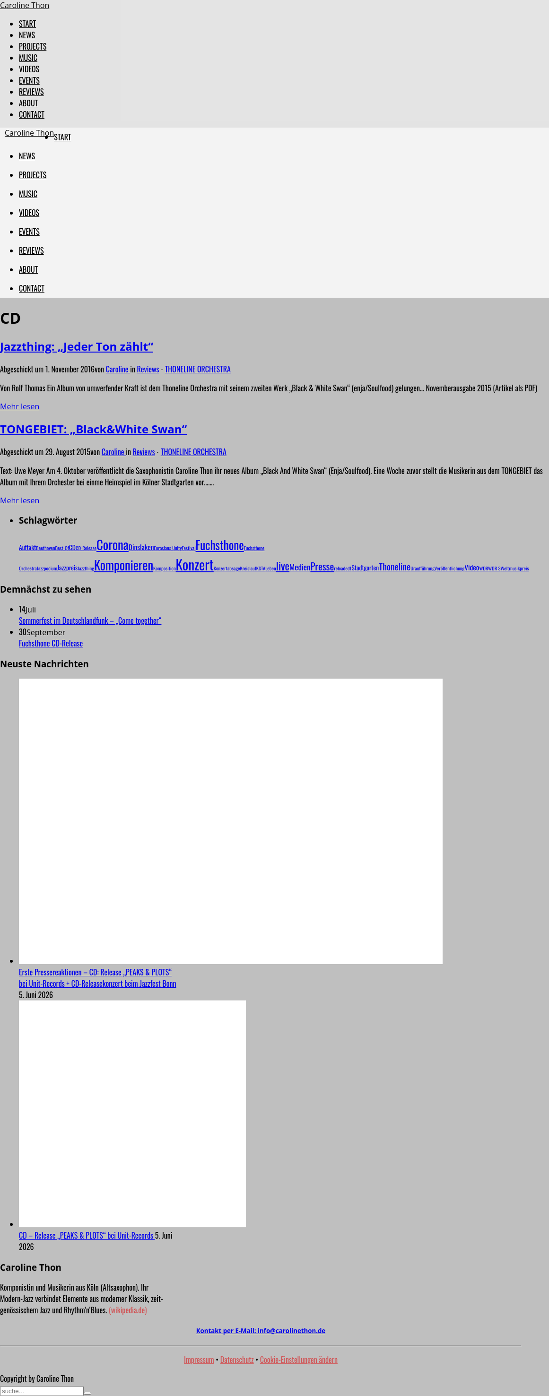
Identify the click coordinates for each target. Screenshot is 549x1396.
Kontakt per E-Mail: (260, 1331)
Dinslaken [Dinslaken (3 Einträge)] (141, 547)
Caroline (118, 369)
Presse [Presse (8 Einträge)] (322, 566)
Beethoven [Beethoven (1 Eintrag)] (45, 548)
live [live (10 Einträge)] (282, 565)
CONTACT (31, 114)
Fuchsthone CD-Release (51, 643)
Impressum (199, 1359)
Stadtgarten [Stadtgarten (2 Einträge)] (365, 567)
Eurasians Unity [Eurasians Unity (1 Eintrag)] (168, 548)
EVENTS (29, 80)
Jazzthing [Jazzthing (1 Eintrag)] (86, 568)
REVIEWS (31, 91)
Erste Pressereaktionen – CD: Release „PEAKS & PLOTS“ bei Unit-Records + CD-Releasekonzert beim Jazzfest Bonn (97, 977)
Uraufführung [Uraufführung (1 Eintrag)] (422, 568)
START (27, 23)
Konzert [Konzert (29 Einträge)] (195, 564)
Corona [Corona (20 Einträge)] (112, 544)
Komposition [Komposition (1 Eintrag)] (164, 568)
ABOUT (28, 103)
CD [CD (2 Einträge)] (72, 547)
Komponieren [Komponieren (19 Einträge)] (123, 564)
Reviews (148, 369)
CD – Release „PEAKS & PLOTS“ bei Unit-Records (87, 1235)
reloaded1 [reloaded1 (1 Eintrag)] (342, 568)
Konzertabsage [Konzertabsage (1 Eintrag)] (227, 568)
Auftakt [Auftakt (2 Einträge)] (27, 547)
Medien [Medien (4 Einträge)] (299, 567)
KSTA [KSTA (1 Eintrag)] (260, 568)
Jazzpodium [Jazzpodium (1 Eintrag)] (47, 568)
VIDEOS (29, 69)
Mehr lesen (19, 406)
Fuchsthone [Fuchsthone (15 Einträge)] (220, 544)
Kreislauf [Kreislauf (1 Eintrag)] (248, 568)
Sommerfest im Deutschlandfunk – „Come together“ (90, 620)
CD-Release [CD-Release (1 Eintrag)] (86, 548)
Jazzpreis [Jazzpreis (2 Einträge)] (67, 567)
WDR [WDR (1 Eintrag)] (483, 568)
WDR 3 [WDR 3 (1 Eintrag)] (494, 568)
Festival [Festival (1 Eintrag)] (189, 548)
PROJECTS (32, 46)
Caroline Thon (24, 5)
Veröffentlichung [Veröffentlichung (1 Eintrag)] (449, 568)
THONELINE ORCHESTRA (198, 369)
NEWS (27, 35)
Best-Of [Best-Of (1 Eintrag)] (62, 548)
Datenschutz (237, 1359)
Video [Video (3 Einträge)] (471, 567)
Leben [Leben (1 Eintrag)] (270, 568)
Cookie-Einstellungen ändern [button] (299, 1359)
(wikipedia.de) (128, 1310)
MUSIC (28, 57)
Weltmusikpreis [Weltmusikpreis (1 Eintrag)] (515, 568)
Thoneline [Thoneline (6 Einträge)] (394, 566)
